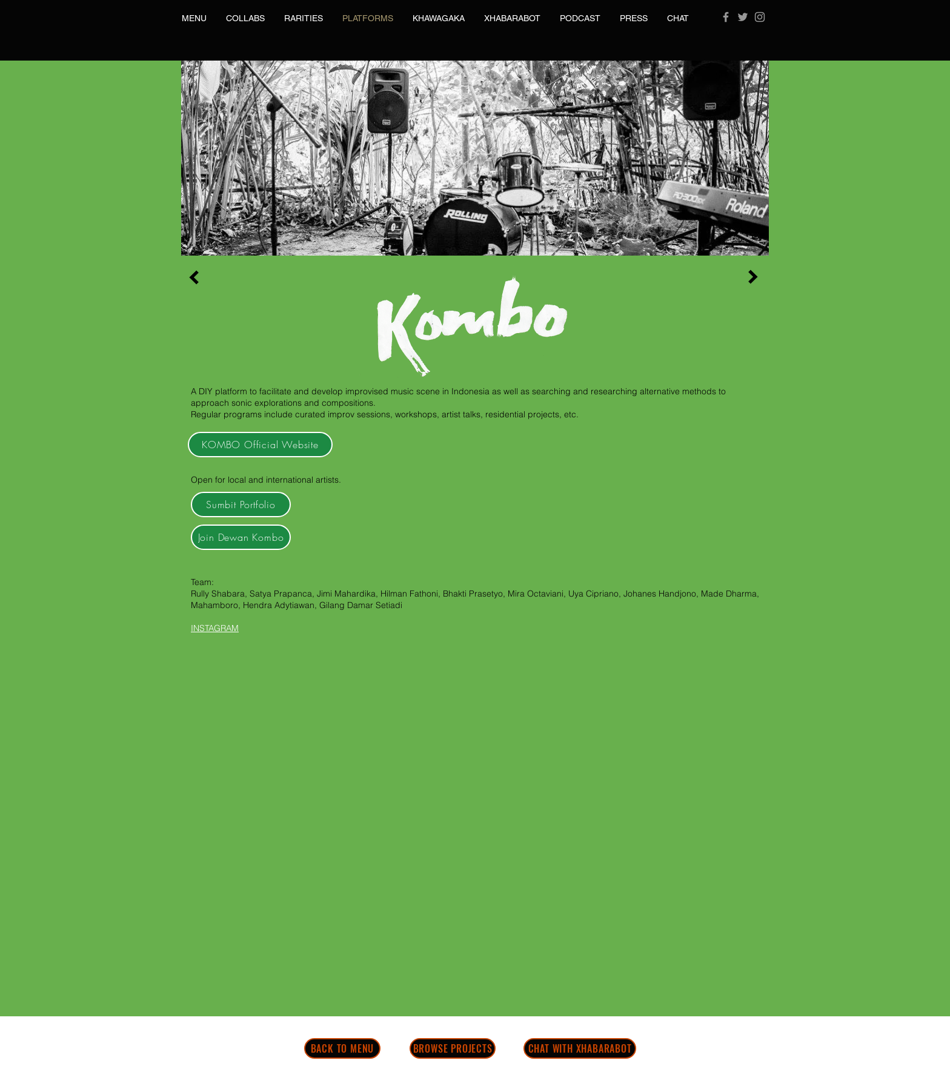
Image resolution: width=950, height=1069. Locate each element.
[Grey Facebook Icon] (725, 17)
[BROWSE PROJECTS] (453, 1048)
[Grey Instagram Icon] (759, 17)
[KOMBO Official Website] (260, 444)
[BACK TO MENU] (342, 1048)
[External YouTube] (312, 747)
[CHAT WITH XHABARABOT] (579, 1048)
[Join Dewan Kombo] (241, 537)
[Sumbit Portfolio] (241, 504)
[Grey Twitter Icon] (742, 17)
